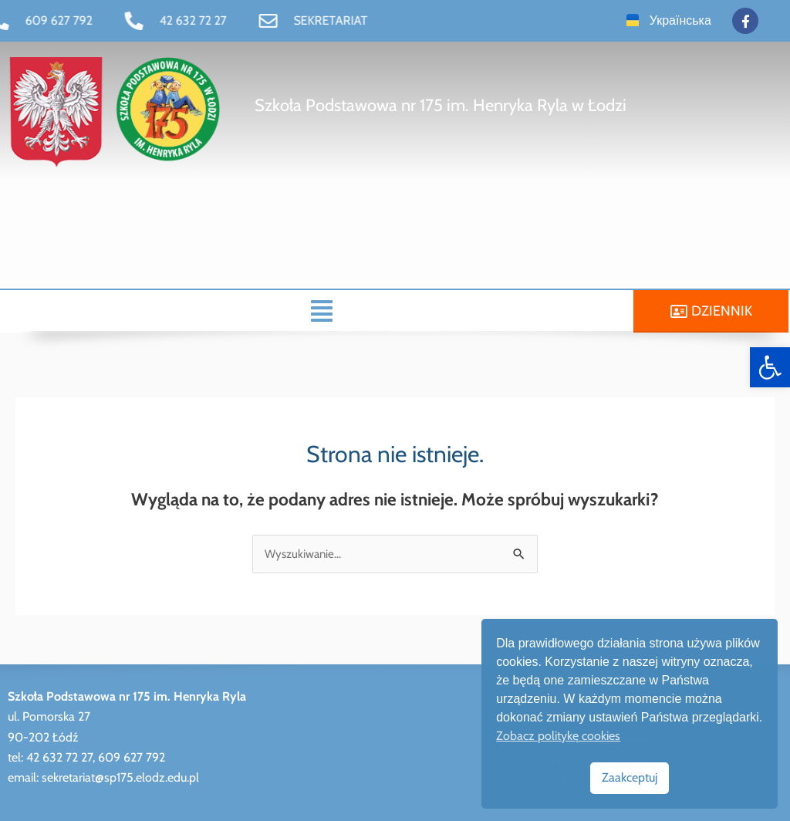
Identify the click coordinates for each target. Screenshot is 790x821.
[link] (770, 367)
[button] (321, 311)
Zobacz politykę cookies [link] (558, 735)
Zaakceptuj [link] (629, 777)
